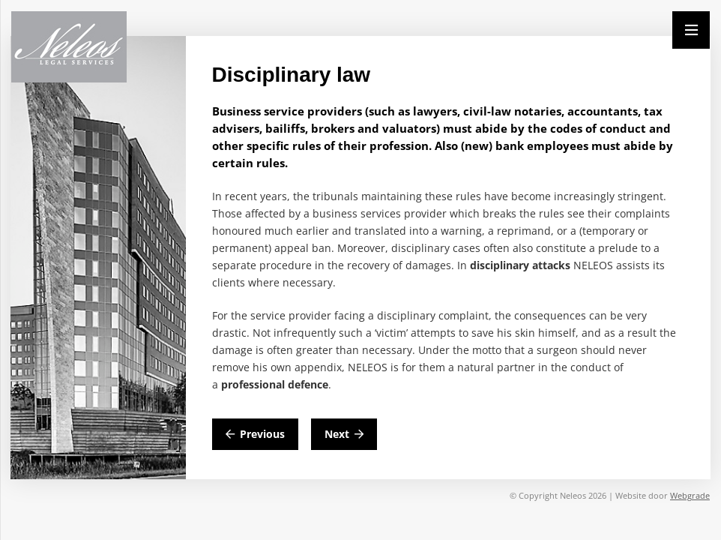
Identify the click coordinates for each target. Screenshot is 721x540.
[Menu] (691, 30)
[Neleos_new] (69, 46)
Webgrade (690, 495)
